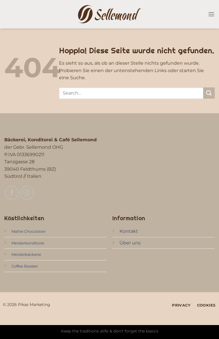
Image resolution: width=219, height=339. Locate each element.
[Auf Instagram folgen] (27, 193)
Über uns (130, 243)
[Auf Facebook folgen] (12, 193)
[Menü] (211, 14)
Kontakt (128, 231)
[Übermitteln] (209, 93)
